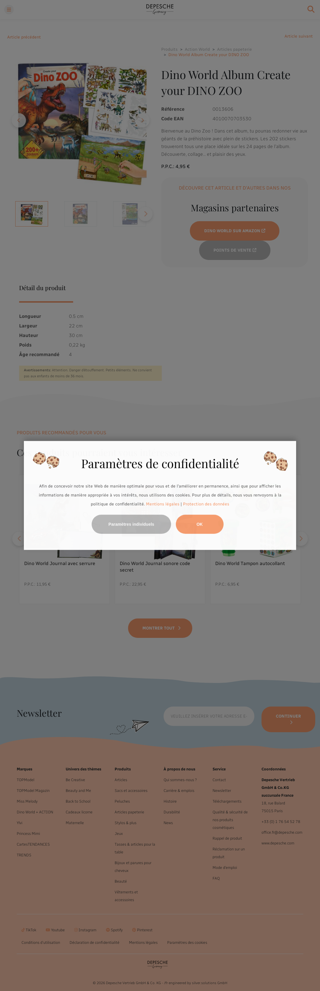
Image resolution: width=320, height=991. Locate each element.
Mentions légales (162, 504)
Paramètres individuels (131, 524)
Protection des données (206, 504)
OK (199, 524)
